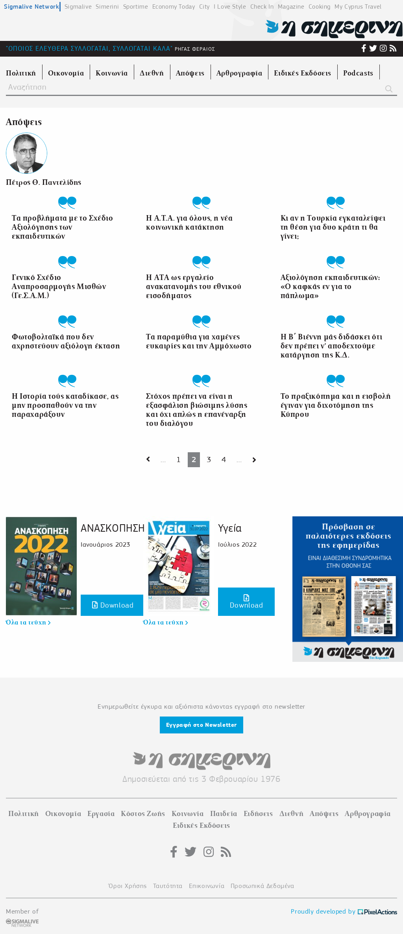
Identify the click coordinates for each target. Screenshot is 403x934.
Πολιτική (23, 813)
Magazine (291, 6)
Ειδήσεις (258, 813)
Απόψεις (324, 813)
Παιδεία (223, 813)
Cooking (320, 6)
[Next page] (148, 460)
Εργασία (101, 813)
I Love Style (230, 6)
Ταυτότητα (168, 886)
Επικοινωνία (207, 886)
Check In (262, 6)
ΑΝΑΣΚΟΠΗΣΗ (113, 528)
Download (112, 605)
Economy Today (173, 6)
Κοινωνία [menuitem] (112, 73)
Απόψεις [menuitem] (190, 73)
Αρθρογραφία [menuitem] (239, 73)
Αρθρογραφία (368, 813)
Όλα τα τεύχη (28, 622)
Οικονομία (63, 813)
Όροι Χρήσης (128, 886)
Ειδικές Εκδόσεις (201, 825)
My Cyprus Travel (358, 6)
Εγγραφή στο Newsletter (201, 724)
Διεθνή (291, 813)
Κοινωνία (188, 813)
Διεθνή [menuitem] (152, 73)
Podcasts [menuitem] (358, 73)
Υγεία (230, 528)
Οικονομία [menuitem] (66, 73)
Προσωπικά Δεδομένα (262, 886)
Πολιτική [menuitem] (21, 73)
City (204, 6)
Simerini (107, 6)
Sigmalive (78, 6)
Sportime (135, 6)
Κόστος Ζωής (143, 813)
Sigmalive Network (31, 6)
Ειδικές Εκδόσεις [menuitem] (302, 73)
